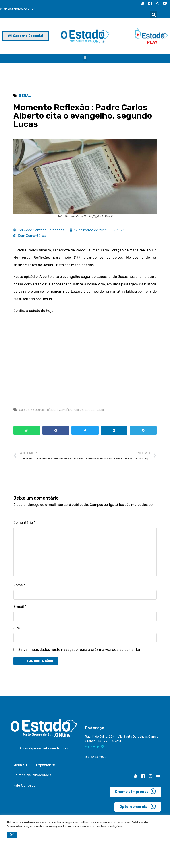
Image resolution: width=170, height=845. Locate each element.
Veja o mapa (94, 747)
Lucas (89, 410)
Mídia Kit (20, 766)
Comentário (24, 523)
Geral (25, 96)
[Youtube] (165, 3)
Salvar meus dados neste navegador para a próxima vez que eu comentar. (79, 650)
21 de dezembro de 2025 (18, 9)
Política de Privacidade (32, 776)
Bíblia (51, 410)
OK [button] (12, 835)
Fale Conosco (24, 786)
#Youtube (38, 410)
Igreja (79, 410)
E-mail (19, 607)
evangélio (64, 410)
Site (16, 628)
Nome (19, 585)
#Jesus (23, 410)
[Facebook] (150, 3)
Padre (100, 410)
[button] (153, 14)
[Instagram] (157, 3)
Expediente (45, 766)
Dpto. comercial (137, 807)
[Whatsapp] (142, 3)
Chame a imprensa (135, 792)
